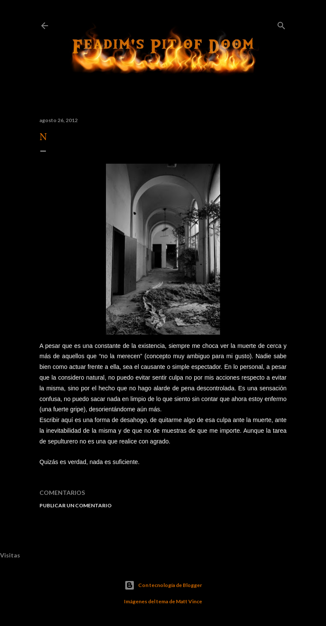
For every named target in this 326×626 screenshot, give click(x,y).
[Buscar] (281, 23)
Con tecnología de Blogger (163, 585)
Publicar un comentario (75, 505)
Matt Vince (189, 601)
